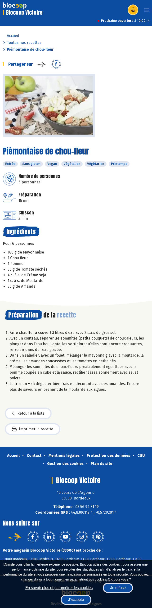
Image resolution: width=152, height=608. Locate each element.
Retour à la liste (28, 413)
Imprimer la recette (32, 429)
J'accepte (76, 600)
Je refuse (118, 588)
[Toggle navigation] (146, 11)
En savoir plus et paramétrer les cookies (59, 588)
